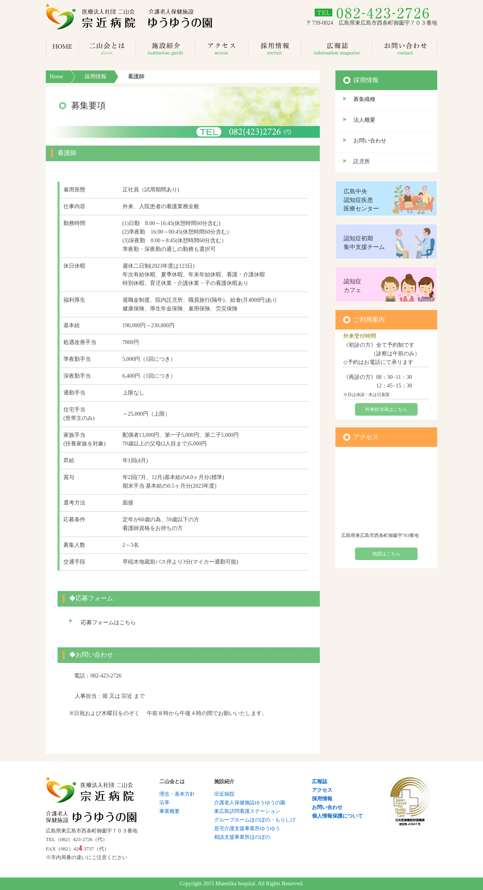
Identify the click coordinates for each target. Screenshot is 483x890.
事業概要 (169, 811)
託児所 (361, 161)
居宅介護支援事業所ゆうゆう (247, 828)
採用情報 (95, 76)
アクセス (322, 790)
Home (56, 76)
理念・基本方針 (177, 794)
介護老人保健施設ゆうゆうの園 (249, 802)
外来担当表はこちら (386, 409)
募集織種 (364, 99)
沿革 (164, 802)
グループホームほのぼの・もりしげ (255, 820)
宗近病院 (224, 794)
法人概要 (364, 120)
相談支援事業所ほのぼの (242, 837)
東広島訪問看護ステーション (247, 811)
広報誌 (319, 781)
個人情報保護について (337, 816)
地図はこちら (386, 554)
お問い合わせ (369, 141)
